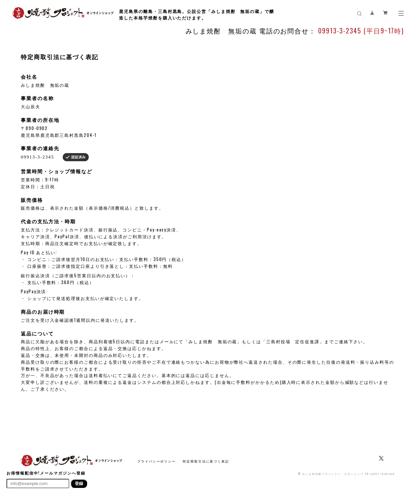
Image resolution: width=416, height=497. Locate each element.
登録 (79, 483)
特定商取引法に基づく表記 (206, 461)
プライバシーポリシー (156, 461)
